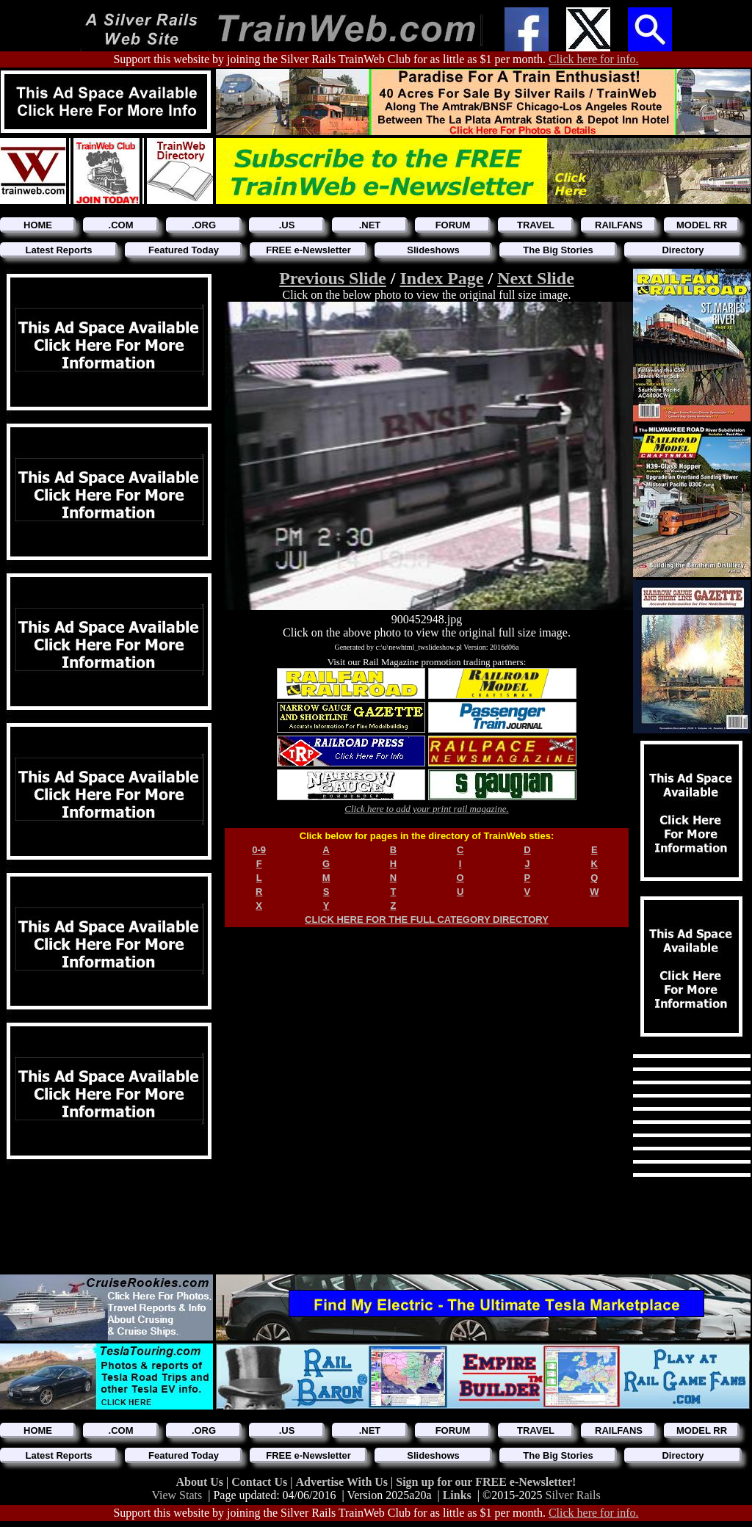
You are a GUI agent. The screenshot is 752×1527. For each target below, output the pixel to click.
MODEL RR (701, 225)
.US (287, 225)
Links (457, 1495)
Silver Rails (573, 1495)
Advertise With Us (343, 1482)
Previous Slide (332, 278)
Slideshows (433, 249)
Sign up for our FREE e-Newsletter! (486, 1482)
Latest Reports (58, 249)
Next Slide (535, 278)
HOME (38, 225)
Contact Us (260, 1482)
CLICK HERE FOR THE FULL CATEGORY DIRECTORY (427, 919)
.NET (370, 225)
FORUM (453, 225)
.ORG (204, 225)
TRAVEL (535, 225)
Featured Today (183, 249)
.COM (121, 225)
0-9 (259, 849)
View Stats (176, 1495)
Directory (683, 249)
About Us (201, 1482)
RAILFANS (619, 225)
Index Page (441, 278)
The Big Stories (558, 249)
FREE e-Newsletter (308, 249)
